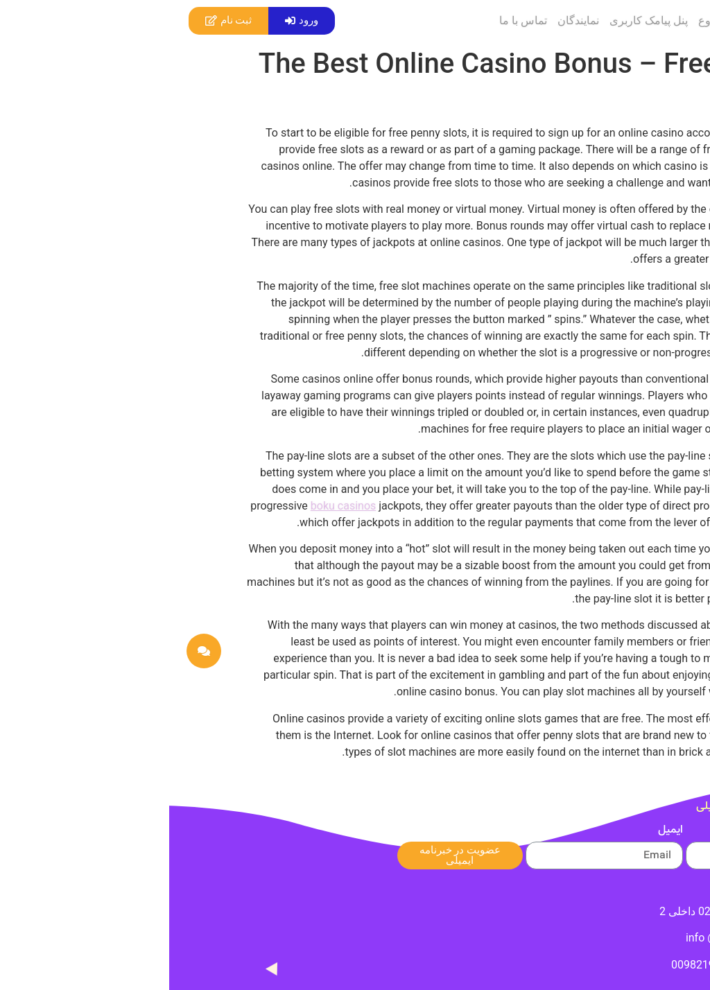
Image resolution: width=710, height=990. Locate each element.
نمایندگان (409, 20)
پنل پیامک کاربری (479, 20)
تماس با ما (354, 20)
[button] (132, 21)
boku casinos (174, 505)
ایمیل (501, 832)
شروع (543, 20)
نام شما (658, 832)
